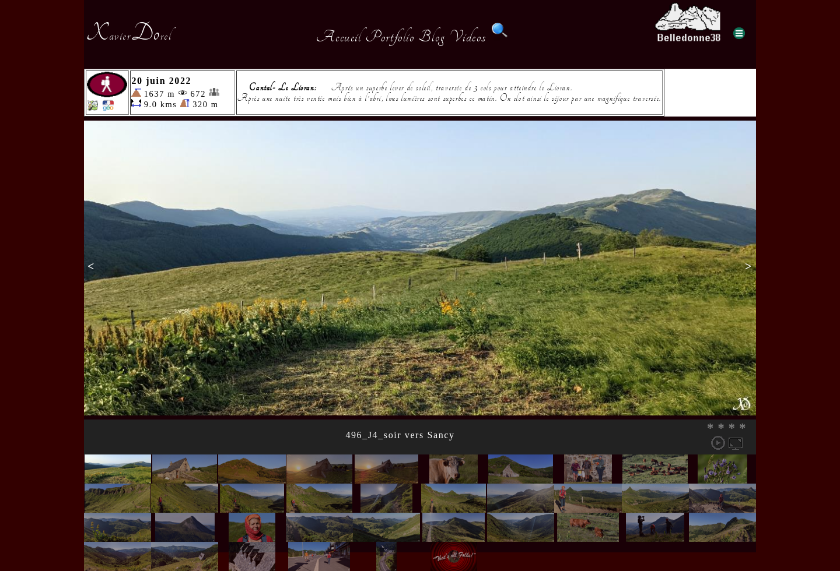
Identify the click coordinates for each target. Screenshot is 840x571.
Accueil (338, 36)
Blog (431, 36)
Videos (468, 36)
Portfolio (389, 36)
